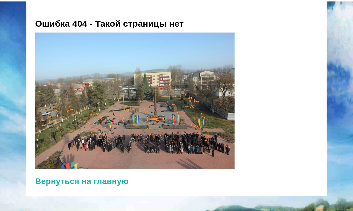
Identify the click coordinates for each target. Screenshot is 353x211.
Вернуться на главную (82, 181)
